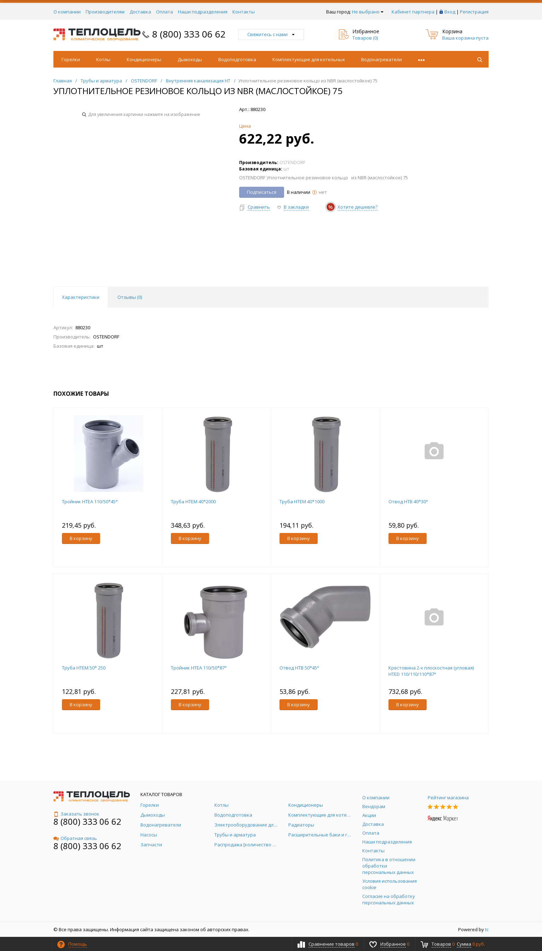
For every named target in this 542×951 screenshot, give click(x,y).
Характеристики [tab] (80, 297)
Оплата (164, 11)
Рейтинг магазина (448, 797)
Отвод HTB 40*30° (408, 501)
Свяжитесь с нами (271, 34)
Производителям (105, 11)
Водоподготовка (237, 59)
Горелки (71, 59)
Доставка (140, 11)
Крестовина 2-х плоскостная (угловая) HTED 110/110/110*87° (431, 671)
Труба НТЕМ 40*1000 (301, 501)
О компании (67, 11)
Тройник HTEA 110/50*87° (199, 668)
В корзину (81, 538)
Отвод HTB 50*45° (299, 668)
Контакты (243, 11)
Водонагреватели (381, 59)
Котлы (103, 59)
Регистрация (474, 11)
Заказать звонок (76, 814)
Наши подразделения (202, 11)
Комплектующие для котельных (308, 59)
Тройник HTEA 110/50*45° (90, 501)
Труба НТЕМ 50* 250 (83, 668)
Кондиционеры (144, 59)
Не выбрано (368, 11)
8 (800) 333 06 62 (189, 34)
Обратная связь (75, 838)
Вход (449, 11)
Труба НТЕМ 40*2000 (193, 501)
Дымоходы (190, 59)
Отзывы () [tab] (129, 297)
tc (487, 929)
